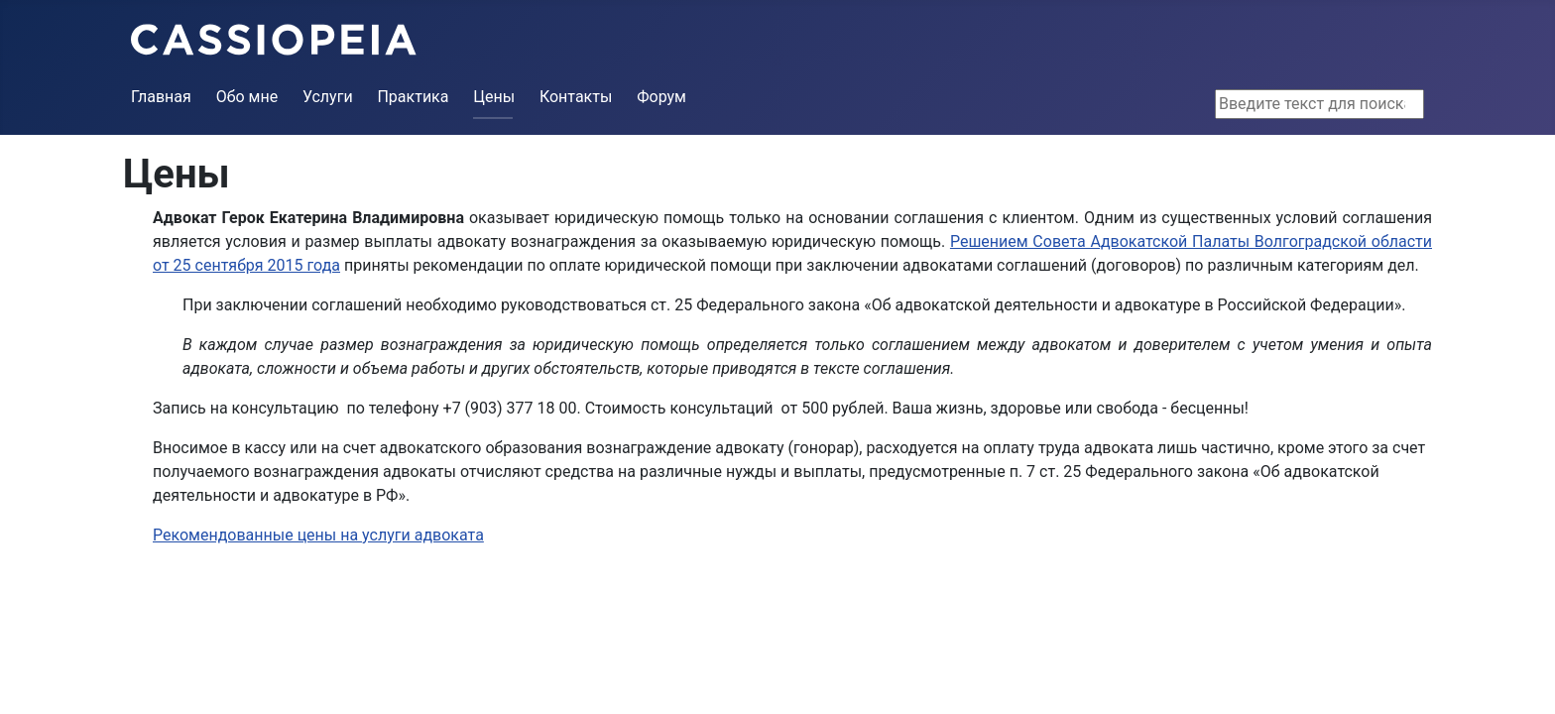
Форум (661, 96)
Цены (494, 96)
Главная (161, 96)
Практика (412, 96)
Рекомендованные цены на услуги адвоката (318, 535)
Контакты (575, 96)
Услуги (327, 96)
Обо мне (247, 96)
